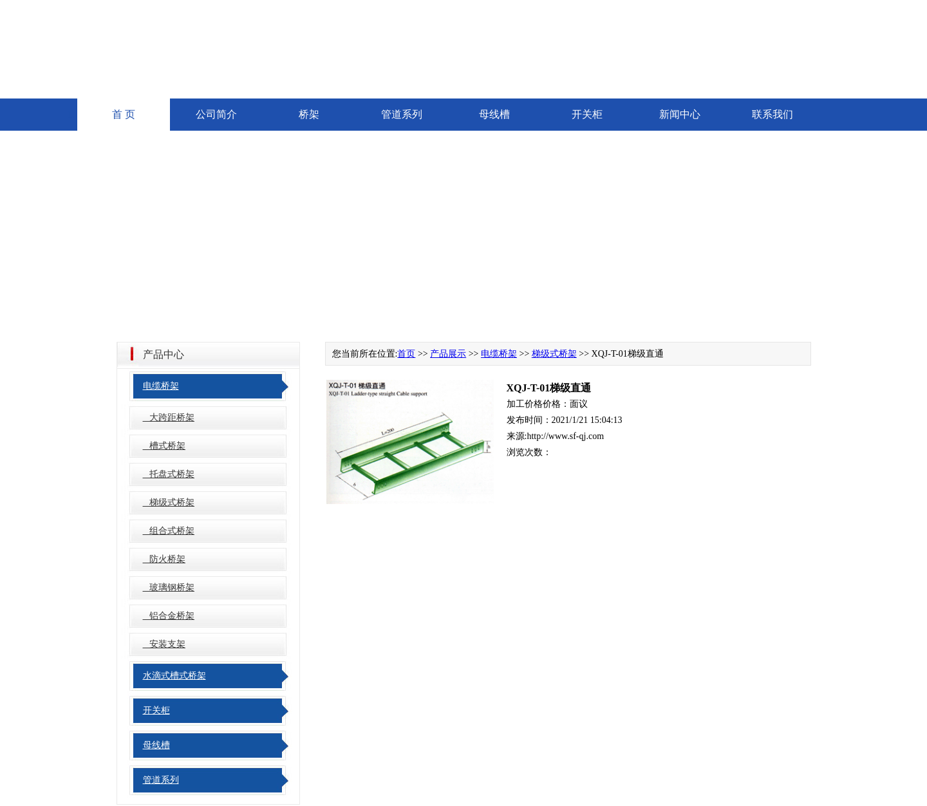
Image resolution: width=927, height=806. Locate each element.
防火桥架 (164, 559)
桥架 (309, 114)
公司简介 (216, 114)
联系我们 (772, 114)
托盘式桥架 (169, 474)
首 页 (123, 114)
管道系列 (401, 114)
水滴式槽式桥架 (174, 675)
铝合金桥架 (169, 616)
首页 (406, 354)
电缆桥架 (161, 386)
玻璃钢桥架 (169, 587)
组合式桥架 (169, 531)
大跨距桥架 (169, 417)
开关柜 (587, 114)
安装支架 (164, 644)
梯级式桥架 (169, 502)
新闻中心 (679, 114)
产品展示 (448, 354)
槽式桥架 (164, 446)
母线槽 (494, 114)
